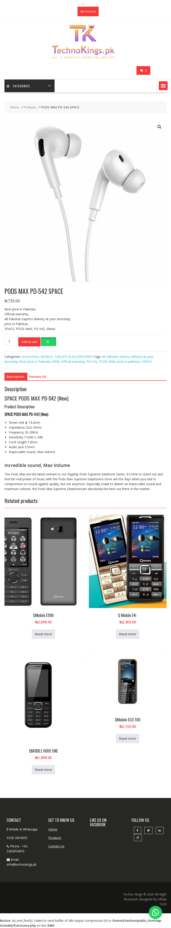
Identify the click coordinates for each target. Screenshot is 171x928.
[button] (163, 85)
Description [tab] (15, 376)
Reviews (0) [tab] (37, 376)
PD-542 (91, 361)
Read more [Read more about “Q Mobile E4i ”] (127, 634)
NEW (55, 361)
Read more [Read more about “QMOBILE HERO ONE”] (43, 769)
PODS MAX (107, 361)
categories (18, 85)
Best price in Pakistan (34, 361)
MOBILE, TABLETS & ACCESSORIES (66, 356)
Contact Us (56, 846)
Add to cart (29, 342)
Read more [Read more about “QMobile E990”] (43, 634)
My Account (88, 11)
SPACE (147, 361)
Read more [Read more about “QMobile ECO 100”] (127, 738)
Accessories (30, 356)
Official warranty (73, 361)
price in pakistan (128, 361)
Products (54, 838)
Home (52, 829)
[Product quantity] (10, 341)
